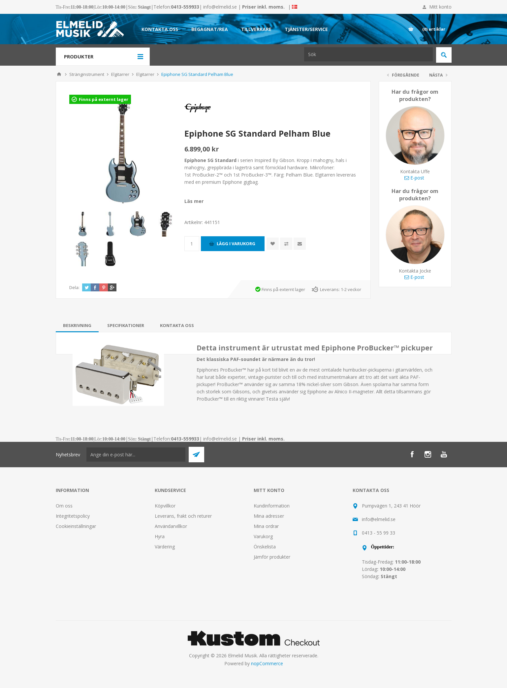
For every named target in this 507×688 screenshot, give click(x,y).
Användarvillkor (171, 526)
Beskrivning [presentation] (77, 325)
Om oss (64, 506)
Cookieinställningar (76, 526)
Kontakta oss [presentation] (177, 325)
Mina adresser (269, 516)
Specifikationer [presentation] (125, 325)
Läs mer (194, 201)
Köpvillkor (165, 506)
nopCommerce (267, 663)
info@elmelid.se (220, 7)
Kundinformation (272, 506)
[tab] (77, 325)
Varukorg (263, 536)
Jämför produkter (272, 557)
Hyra (160, 536)
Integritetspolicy (73, 516)
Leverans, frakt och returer (183, 516)
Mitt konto (440, 7)
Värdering (165, 546)
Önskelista (265, 546)
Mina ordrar (266, 526)
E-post (414, 178)
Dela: (74, 287)
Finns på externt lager (103, 99)
